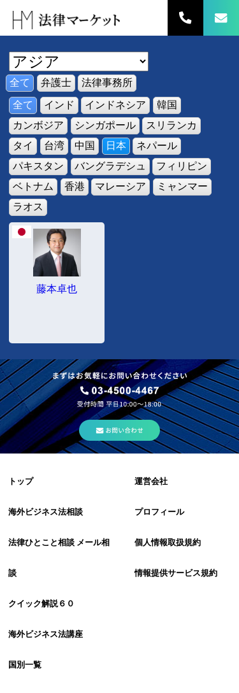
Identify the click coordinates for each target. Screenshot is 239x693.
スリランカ (171, 125)
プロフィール (159, 512)
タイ (23, 145)
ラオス (28, 206)
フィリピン (181, 166)
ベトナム (33, 186)
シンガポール (105, 125)
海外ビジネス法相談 (45, 512)
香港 (74, 186)
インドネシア (115, 104)
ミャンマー (182, 186)
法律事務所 (107, 82)
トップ (20, 481)
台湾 (54, 145)
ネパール (156, 145)
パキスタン (38, 166)
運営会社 (151, 481)
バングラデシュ (110, 166)
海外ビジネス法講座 (45, 634)
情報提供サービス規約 (175, 573)
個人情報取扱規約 (167, 542)
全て (20, 82)
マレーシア (120, 186)
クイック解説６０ (41, 603)
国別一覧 (24, 664)
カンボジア (38, 125)
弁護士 (56, 82)
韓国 (167, 104)
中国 (85, 145)
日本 (116, 145)
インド (59, 104)
